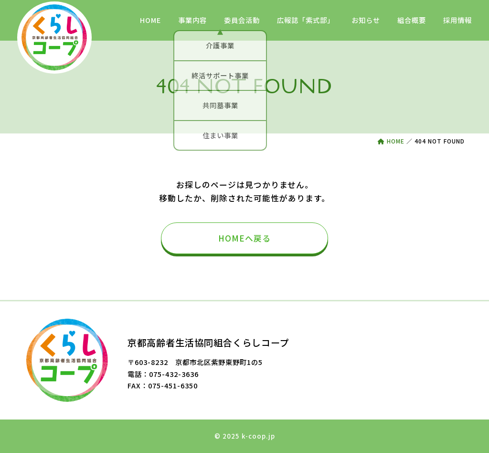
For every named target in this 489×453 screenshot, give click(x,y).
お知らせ (365, 20)
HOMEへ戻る (244, 238)
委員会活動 (242, 20)
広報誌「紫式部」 (305, 20)
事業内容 (192, 20)
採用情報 (457, 20)
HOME (150, 20)
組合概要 (411, 20)
